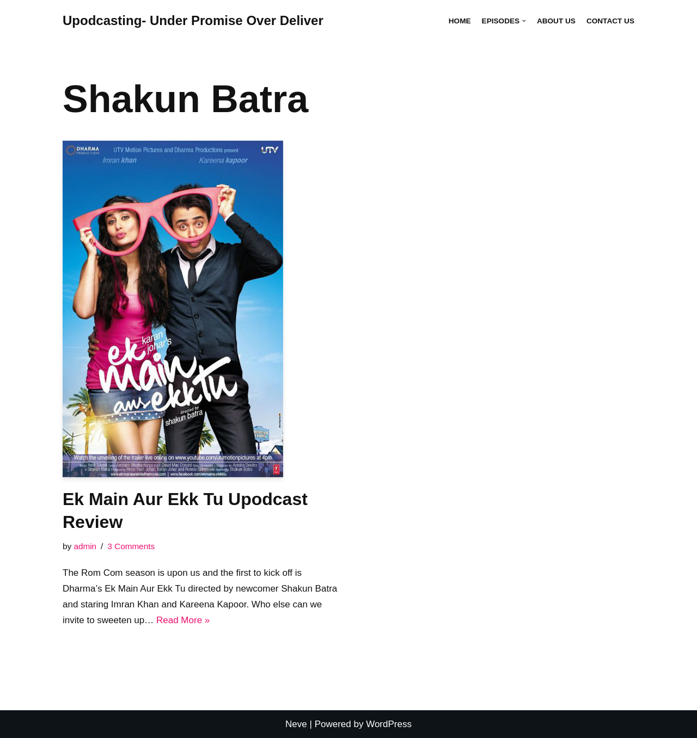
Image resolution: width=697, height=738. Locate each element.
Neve (296, 724)
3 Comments (131, 546)
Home (460, 21)
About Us (556, 21)
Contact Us (610, 21)
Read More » (183, 620)
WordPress (389, 724)
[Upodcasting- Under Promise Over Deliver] (193, 21)
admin (85, 546)
